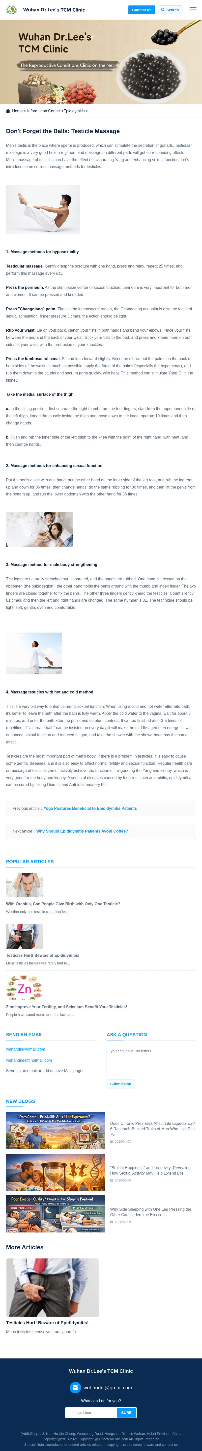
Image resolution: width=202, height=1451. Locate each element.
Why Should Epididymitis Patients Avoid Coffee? (82, 831)
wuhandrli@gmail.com (25, 1049)
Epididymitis (74, 111)
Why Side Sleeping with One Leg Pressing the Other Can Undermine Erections (150, 1212)
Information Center (43, 111)
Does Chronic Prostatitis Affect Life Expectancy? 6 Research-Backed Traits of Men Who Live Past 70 (153, 1129)
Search (173, 10)
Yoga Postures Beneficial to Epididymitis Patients (90, 808)
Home (17, 111)
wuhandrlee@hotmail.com (29, 1060)
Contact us (141, 10)
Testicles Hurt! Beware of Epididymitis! (47, 1322)
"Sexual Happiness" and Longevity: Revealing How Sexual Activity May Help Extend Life (150, 1170)
